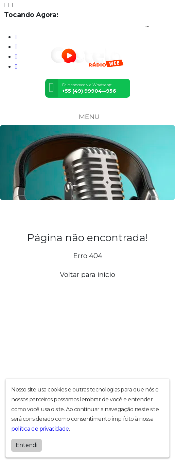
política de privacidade (40, 429)
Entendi (26, 445)
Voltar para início (87, 275)
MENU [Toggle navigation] (87, 116)
